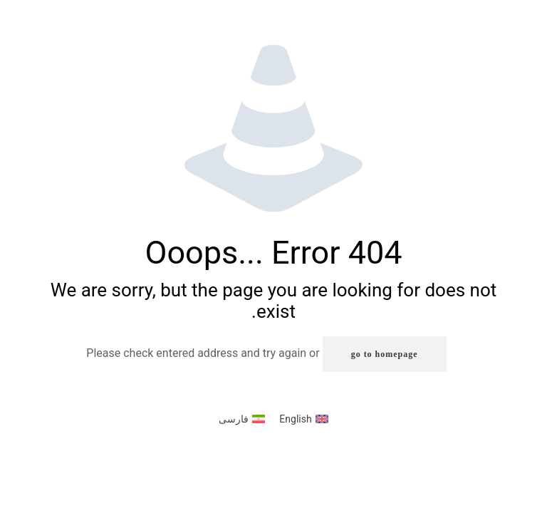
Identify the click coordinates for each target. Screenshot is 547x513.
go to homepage (384, 354)
